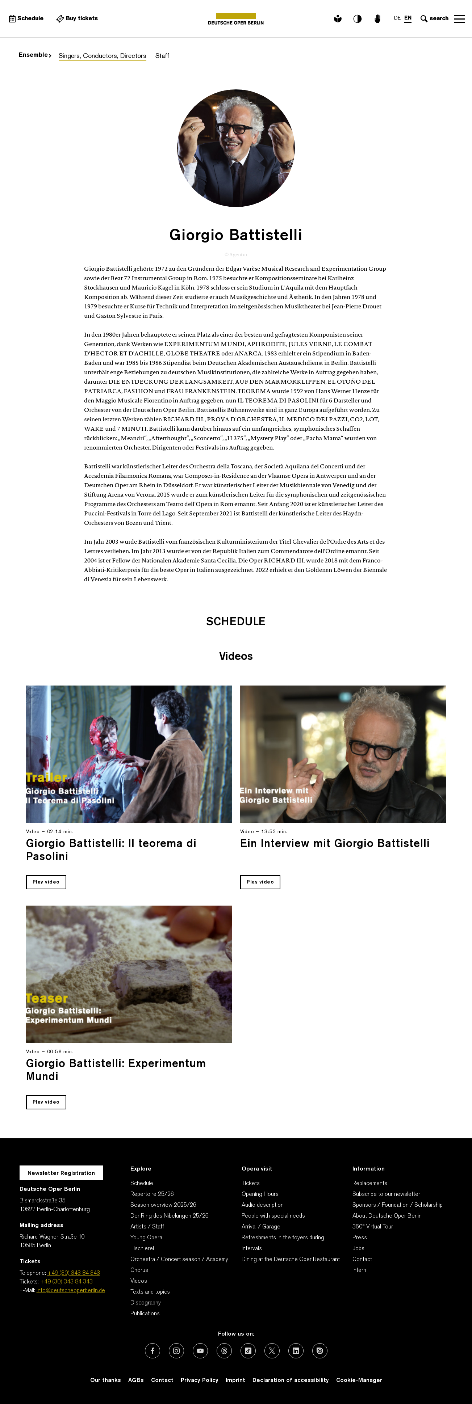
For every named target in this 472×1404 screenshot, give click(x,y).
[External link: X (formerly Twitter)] (272, 1351)
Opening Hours (260, 1194)
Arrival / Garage (261, 1227)
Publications (145, 1314)
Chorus (139, 1270)
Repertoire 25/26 (152, 1194)
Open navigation (459, 18)
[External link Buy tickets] (76, 19)
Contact (362, 1259)
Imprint (235, 1380)
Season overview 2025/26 (163, 1205)
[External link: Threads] (224, 1351)
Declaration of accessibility (290, 1380)
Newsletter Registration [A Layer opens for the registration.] (61, 1173)
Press (359, 1238)
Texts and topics (150, 1292)
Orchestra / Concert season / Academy (179, 1259)
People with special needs (273, 1216)
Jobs (358, 1249)
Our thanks (105, 1380)
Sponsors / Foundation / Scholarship (397, 1205)
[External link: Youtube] (200, 1351)
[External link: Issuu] (320, 1351)
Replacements (369, 1183)
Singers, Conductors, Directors (102, 56)
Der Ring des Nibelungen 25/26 (169, 1216)
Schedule (141, 1183)
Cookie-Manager (359, 1380)
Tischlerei (142, 1249)
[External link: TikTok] (248, 1351)
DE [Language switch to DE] (397, 18)
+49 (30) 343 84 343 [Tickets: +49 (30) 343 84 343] (66, 1282)
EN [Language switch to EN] (408, 18)
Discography (145, 1303)
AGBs (136, 1380)
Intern (359, 1270)
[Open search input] (433, 18)
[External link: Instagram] (176, 1351)
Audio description (263, 1205)
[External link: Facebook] (152, 1351)
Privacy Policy (199, 1380)
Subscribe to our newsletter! (387, 1194)
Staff (162, 56)
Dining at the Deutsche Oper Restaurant (291, 1259)
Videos (138, 1281)
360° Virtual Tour (372, 1227)
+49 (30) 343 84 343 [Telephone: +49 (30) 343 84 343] (73, 1273)
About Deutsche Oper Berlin (387, 1216)
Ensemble (35, 55)
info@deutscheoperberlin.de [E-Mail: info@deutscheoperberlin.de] (71, 1291)
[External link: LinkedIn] (296, 1351)
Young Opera (146, 1238)
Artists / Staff (147, 1227)
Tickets (251, 1183)
